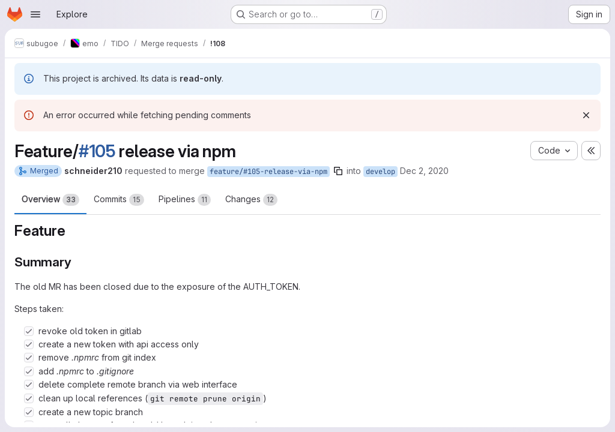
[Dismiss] (586, 115)
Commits (119, 200)
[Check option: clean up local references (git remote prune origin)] (29, 398)
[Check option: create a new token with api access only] (29, 344)
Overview (50, 200)
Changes (251, 200)
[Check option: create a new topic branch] (29, 412)
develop (380, 171)
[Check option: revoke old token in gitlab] (29, 331)
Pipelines (185, 200)
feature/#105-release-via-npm (268, 171)
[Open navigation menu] (35, 14)
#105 (97, 151)
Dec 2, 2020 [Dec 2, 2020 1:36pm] (424, 171)
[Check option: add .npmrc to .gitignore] (29, 371)
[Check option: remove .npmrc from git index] (29, 357)
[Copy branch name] (338, 171)
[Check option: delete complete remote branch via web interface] (29, 384)
